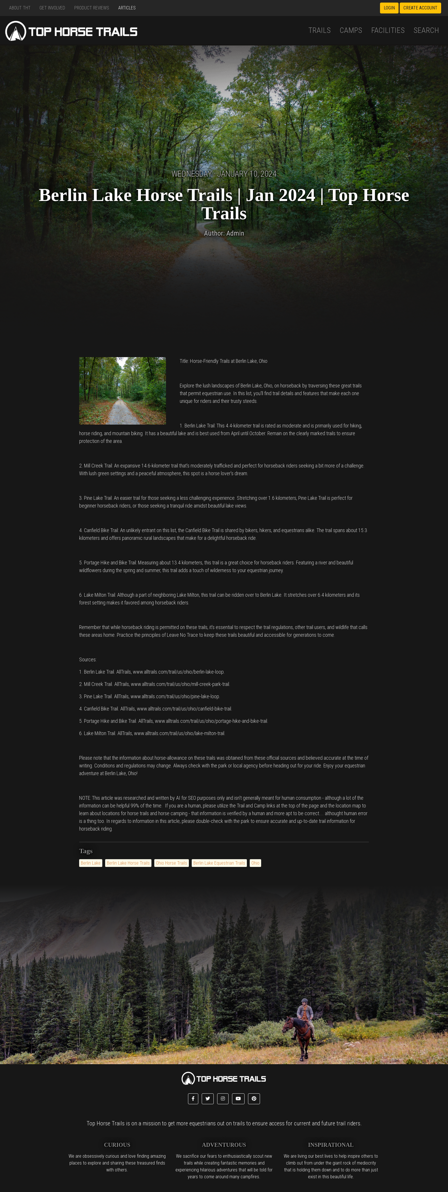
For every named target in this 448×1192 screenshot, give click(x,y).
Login (389, 8)
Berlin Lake (91, 863)
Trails (319, 30)
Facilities (388, 30)
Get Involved (52, 8)
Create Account (420, 8)
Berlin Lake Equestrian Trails (219, 863)
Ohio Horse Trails (171, 863)
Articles (127, 8)
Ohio (255, 863)
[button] (193, 1098)
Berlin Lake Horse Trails (128, 863)
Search (426, 30)
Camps (351, 30)
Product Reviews (91, 8)
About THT (20, 8)
